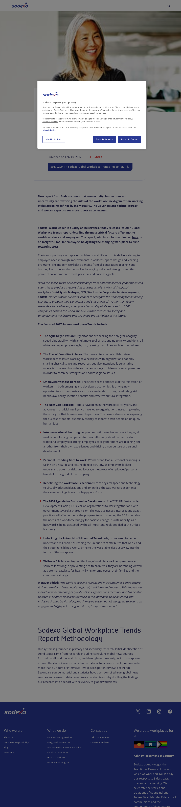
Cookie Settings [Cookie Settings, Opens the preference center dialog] (53, 139)
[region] (91, 115)
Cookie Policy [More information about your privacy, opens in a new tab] (49, 130)
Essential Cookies (104, 139)
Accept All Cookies (129, 139)
